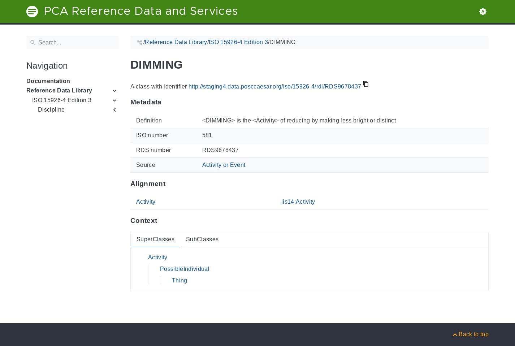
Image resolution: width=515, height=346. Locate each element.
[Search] (72, 42)
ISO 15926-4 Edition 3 (61, 100)
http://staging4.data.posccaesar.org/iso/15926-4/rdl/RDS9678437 (275, 86)
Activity (146, 202)
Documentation (48, 81)
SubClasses (202, 239)
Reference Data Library (59, 90)
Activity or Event (224, 165)
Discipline (51, 110)
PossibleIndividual (184, 269)
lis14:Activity (298, 202)
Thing (179, 280)
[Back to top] (470, 334)
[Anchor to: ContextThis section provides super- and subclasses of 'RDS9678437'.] (164, 220)
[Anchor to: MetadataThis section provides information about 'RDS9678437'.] (169, 102)
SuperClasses (155, 239)
